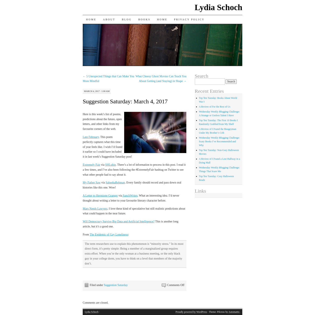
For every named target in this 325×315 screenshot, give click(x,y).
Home (91, 19)
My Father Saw (92, 182)
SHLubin (110, 164)
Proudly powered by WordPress (191, 311)
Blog (127, 19)
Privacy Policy (189, 19)
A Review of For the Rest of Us (214, 106)
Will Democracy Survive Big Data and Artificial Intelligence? (119, 221)
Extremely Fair (91, 164)
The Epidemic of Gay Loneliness (109, 234)
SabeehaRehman (115, 182)
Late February (91, 137)
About (109, 19)
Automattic (234, 311)
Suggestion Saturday (116, 285)
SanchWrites (129, 195)
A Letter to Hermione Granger (100, 195)
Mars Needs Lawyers (95, 208)
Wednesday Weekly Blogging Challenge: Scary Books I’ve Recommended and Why (219, 141)
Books (144, 19)
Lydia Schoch (218, 7)
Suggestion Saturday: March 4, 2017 (125, 101)
